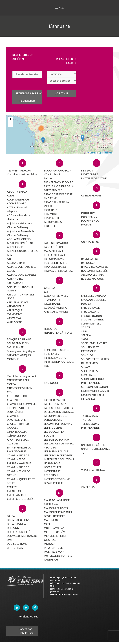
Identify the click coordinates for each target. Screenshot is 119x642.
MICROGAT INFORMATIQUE (53, 545)
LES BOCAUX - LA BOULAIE (54, 433)
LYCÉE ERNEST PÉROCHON (52, 473)
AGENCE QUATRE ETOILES (22, 250)
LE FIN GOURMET (54, 427)
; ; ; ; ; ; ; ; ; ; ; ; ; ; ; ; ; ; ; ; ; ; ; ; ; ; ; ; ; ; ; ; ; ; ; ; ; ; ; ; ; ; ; (61, 74)
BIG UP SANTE (15, 347)
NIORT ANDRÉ (89, 174)
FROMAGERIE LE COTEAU (58, 270)
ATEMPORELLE (15, 306)
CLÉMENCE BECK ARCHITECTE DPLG (18, 437)
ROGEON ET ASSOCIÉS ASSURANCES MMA (94, 272)
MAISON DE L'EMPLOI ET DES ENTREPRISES (58, 514)
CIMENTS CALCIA (16, 431)
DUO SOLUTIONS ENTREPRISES (17, 545)
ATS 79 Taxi (14, 318)
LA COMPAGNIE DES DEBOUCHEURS (55, 417)
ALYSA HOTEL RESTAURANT (15, 280)
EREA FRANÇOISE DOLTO (58, 182)
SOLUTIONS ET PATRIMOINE (90, 349)
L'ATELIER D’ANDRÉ (55, 400)
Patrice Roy (88, 212)
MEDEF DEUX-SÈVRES (56, 531)
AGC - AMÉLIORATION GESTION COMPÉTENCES (21, 241)
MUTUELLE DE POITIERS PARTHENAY (58, 557)
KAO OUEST (51, 382)
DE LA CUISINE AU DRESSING (17, 526)
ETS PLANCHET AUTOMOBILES (53, 219)
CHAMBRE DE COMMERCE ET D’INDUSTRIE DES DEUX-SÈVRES (22, 407)
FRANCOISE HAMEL (55, 266)
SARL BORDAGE (90, 307)
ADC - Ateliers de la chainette (18, 217)
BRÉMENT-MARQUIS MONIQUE (19, 357)
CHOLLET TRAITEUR (18, 423)
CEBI (9, 392)
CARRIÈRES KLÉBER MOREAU (18, 382)
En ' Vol (48, 178)
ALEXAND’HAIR (16, 262)
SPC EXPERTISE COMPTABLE (90, 372)
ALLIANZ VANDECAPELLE (21, 274)
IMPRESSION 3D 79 (55, 357)
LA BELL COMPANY (55, 403)
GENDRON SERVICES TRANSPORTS (56, 297)
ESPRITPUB (50, 210)
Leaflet (91, 153)
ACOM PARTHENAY (18, 199)
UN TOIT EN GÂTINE (93, 444)
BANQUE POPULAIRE (19, 339)
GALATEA (49, 287)
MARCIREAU (51, 519)
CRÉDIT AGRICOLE (17, 494)
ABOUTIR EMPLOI (17, 191)
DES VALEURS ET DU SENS (22, 535)
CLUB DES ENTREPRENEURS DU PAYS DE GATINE (19, 447)
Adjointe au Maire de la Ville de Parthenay (20, 233)
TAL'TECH (86, 419)
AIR (9, 258)
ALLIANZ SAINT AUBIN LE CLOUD (21, 268)
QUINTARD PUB (90, 241)
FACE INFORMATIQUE (56, 242)
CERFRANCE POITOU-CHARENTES (19, 397)
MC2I (47, 524)
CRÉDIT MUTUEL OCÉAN (21, 498)
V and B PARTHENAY (93, 469)
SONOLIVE (87, 355)
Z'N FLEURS (88, 487)
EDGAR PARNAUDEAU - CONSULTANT (57, 172)
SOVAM (85, 366)
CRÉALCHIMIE (14, 490)
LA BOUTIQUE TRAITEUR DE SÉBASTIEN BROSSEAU (59, 409)
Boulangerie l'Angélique (21, 351)
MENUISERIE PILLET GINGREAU (55, 537)
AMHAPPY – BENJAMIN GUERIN (20, 288)
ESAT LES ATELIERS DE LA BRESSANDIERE (59, 188)
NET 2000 (87, 170)
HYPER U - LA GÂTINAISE (58, 332)
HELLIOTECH (51, 328)
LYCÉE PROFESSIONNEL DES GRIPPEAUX (57, 481)
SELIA (84, 331)
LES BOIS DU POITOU (56, 439)
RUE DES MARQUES (92, 278)
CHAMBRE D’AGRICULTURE (16, 417)
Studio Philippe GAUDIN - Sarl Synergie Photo (95, 392)
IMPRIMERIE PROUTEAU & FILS (59, 363)
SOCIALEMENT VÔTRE (94, 343)
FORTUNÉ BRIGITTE (55, 262)
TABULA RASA (89, 415)
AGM (10, 254)
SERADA (86, 335)
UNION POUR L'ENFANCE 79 (95, 450)
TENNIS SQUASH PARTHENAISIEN (91, 425)
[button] (41, 128)
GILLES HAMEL (52, 303)
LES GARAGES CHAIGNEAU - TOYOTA (59, 445)
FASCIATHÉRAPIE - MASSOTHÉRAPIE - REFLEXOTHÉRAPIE (55, 251)
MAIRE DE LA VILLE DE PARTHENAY (57, 502)
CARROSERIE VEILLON (19, 388)
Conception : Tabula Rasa (26, 630)
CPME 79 (12, 487)
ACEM (10, 195)
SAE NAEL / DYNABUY (94, 295)
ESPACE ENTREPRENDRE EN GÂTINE (58, 196)
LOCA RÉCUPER (53, 467)
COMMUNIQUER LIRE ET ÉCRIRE (21, 481)
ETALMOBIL (51, 213)
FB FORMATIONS (54, 258)
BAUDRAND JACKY (18, 343)
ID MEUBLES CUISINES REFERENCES (56, 351)
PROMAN (86, 224)
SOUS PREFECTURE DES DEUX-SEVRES (95, 361)
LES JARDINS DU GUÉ (56, 451)
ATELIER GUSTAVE (17, 302)
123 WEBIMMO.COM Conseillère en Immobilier (22, 172)
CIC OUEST (13, 427)
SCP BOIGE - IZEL (91, 323)
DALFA (11, 516)
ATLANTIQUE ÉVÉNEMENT (14, 312)
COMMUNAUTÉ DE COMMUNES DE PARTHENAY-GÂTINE (19, 459)
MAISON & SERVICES (56, 508)
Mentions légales (28, 616)
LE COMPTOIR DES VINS (58, 423)
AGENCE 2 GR (15, 247)
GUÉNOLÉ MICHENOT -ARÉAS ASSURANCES (57, 309)
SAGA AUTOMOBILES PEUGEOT (93, 301)
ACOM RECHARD (16, 203)
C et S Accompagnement (21, 376)
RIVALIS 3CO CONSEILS (94, 266)
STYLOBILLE (88, 398)
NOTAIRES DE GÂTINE (94, 178)
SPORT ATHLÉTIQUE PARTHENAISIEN (93, 380)
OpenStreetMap (105, 153)
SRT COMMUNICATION (94, 386)
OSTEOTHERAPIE (91, 195)
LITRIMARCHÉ (52, 463)
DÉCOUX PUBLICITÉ (18, 531)
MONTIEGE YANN (54, 551)
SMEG (84, 339)
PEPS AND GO (89, 216)
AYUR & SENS (14, 322)
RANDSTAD (88, 262)
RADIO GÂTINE (89, 258)
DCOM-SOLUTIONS (18, 519)
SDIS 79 (85, 327)
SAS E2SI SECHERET (92, 315)
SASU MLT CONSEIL (92, 319)
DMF (9, 539)
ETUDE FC (50, 225)
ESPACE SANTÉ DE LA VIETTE (56, 204)
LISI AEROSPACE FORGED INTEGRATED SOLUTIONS (59, 457)
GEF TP (48, 291)
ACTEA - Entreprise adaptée (18, 209)
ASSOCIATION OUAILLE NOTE (20, 296)
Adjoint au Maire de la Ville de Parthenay (20, 225)
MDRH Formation (54, 527)
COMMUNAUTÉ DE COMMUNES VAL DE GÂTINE (18, 471)
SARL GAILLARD (90, 311)
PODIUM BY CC (90, 220)
